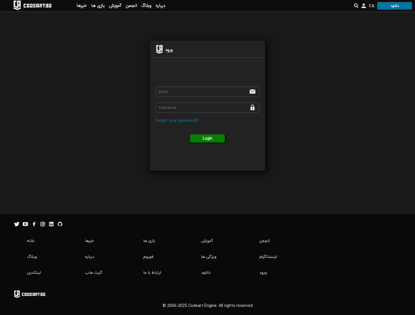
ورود (263, 272)
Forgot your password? (177, 120)
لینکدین (34, 272)
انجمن (131, 5)
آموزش (115, 5)
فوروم (148, 256)
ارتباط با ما (152, 272)
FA (371, 6)
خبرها (81, 5)
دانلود (395, 6)
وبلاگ (146, 5)
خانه (31, 240)
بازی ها (98, 5)
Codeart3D (37, 5)
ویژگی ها (208, 256)
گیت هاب (93, 272)
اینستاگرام (268, 256)
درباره (160, 5)
